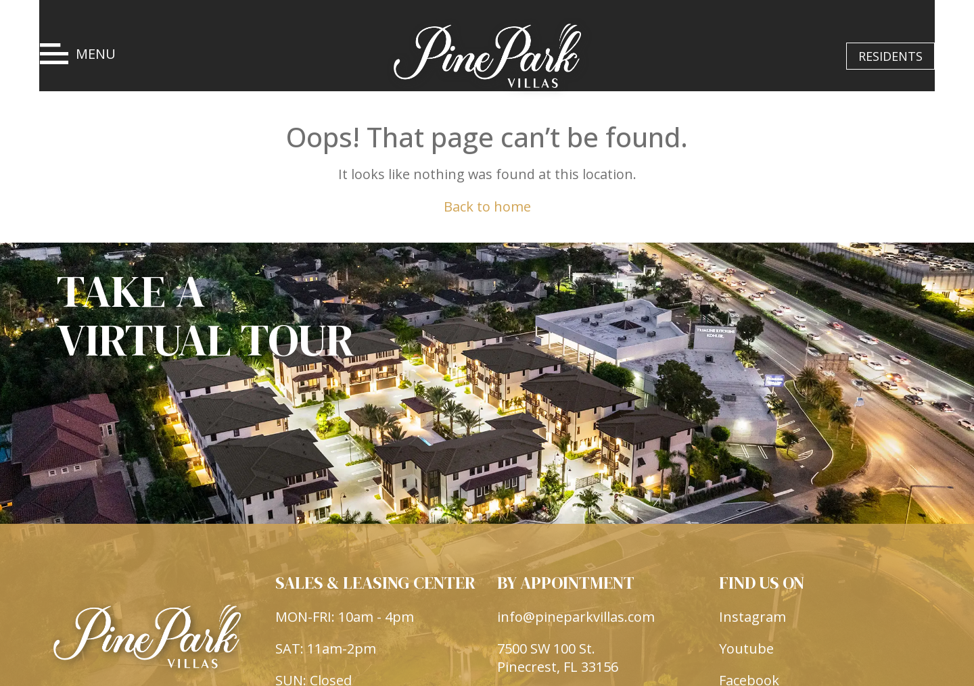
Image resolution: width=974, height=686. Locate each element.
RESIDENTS (890, 56)
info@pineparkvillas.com (576, 652)
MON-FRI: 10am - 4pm (344, 652)
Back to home (487, 206)
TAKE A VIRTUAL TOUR (205, 318)
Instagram (752, 652)
